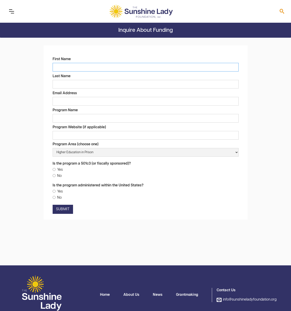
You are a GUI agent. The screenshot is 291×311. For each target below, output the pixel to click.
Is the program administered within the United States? (98, 185)
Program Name (65, 110)
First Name (62, 59)
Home (105, 295)
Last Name (62, 76)
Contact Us (226, 290)
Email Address (65, 93)
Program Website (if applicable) (79, 127)
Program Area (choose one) (75, 144)
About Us (131, 295)
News (157, 295)
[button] (12, 11)
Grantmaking (187, 295)
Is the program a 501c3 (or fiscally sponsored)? (92, 163)
